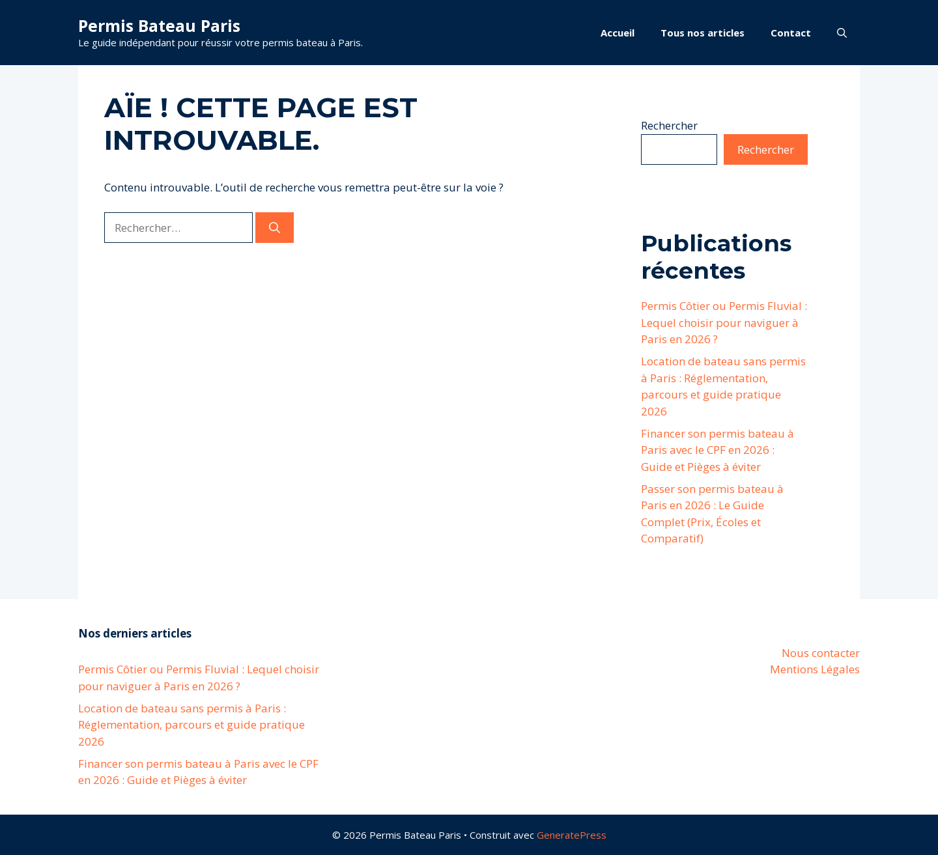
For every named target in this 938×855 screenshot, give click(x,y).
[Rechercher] (274, 228)
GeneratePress (571, 834)
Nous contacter (821, 652)
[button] (842, 32)
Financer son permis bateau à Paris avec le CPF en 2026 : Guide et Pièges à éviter (717, 450)
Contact (791, 32)
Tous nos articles (703, 32)
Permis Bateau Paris (159, 25)
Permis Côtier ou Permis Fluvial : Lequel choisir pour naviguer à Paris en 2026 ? (724, 322)
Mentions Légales (815, 669)
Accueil (617, 32)
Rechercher (669, 125)
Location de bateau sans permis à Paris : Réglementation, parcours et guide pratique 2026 (191, 725)
